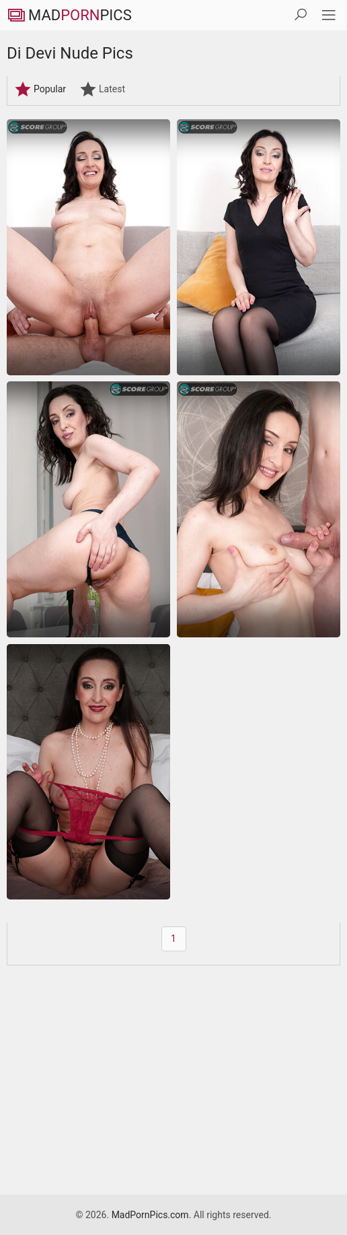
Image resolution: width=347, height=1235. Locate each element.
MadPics (69, 15)
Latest (102, 89)
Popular (40, 89)
